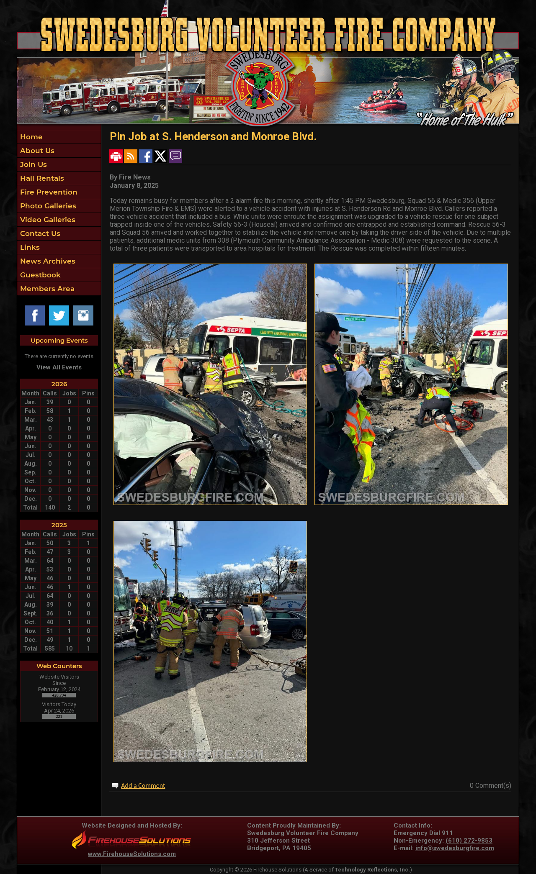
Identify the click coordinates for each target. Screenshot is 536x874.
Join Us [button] (32, 164)
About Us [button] (36, 150)
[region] (59, 212)
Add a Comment (143, 785)
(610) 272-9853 (469, 840)
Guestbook (39, 275)
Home (30, 137)
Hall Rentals (41, 178)
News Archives (46, 261)
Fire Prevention (47, 192)
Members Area (46, 288)
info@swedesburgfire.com (454, 848)
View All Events (59, 367)
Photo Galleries (47, 206)
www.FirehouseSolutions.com (132, 854)
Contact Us (39, 233)
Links (29, 247)
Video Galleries (46, 219)
